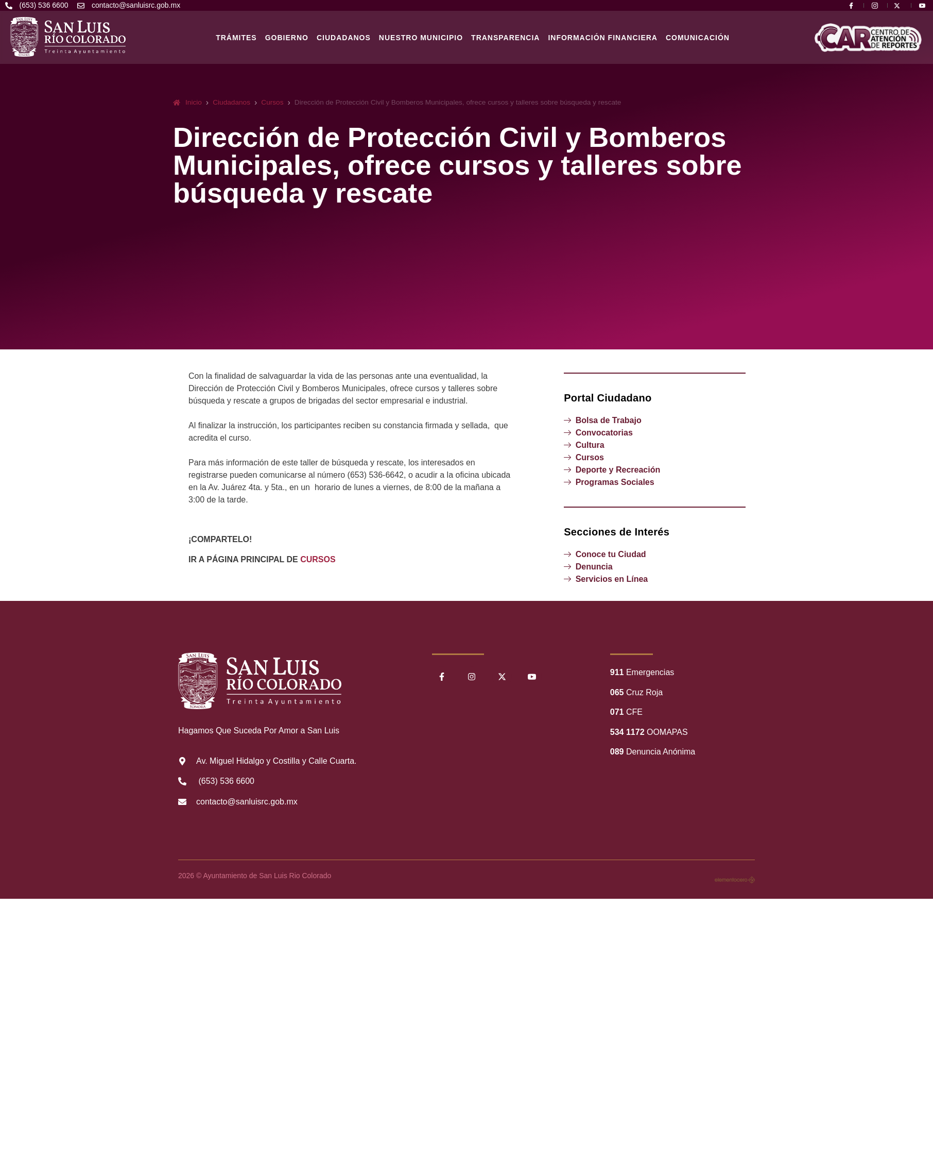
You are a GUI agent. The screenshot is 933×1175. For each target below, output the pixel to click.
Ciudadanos (344, 37)
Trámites (236, 37)
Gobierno (286, 37)
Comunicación (698, 37)
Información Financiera (603, 37)
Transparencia (505, 37)
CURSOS (317, 559)
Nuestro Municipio (421, 37)
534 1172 (627, 732)
